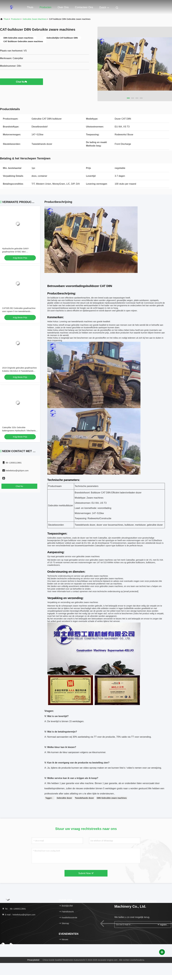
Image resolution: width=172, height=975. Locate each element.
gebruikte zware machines (34, 19)
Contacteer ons (84, 7)
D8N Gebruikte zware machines (112, 798)
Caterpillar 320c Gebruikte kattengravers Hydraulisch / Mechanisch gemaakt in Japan (20, 430)
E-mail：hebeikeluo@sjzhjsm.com (18, 915)
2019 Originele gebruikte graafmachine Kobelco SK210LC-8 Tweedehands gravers (19, 371)
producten (15, 19)
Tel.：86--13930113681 (14, 909)
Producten (45, 7)
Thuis (30, 7)
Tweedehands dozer (84, 798)
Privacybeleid (33, 960)
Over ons (63, 7)
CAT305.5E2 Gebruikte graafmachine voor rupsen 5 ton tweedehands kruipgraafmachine (18, 311)
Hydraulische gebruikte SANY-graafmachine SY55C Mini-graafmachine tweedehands (15, 251)
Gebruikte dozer (64, 798)
